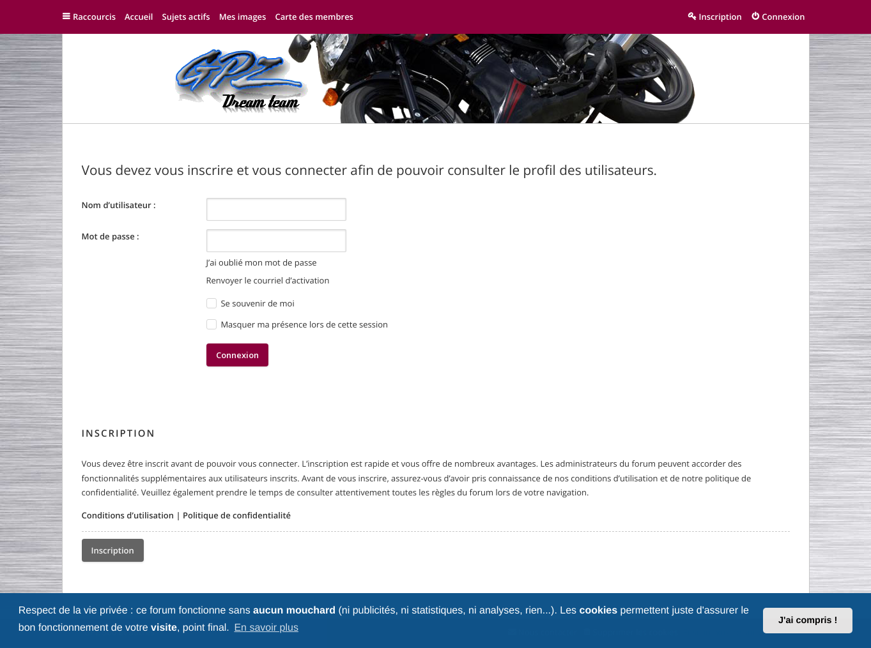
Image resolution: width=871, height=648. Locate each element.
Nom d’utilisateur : (119, 205)
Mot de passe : (110, 236)
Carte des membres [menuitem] (314, 16)
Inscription (112, 550)
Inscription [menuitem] (720, 16)
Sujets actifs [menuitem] (186, 16)
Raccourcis (94, 16)
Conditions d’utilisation (128, 515)
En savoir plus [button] (266, 627)
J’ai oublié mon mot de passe (261, 262)
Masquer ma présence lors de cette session (297, 324)
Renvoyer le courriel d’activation (268, 280)
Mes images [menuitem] (242, 16)
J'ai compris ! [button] (807, 620)
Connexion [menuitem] (783, 16)
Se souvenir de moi (250, 303)
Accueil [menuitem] (139, 16)
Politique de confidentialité (237, 515)
